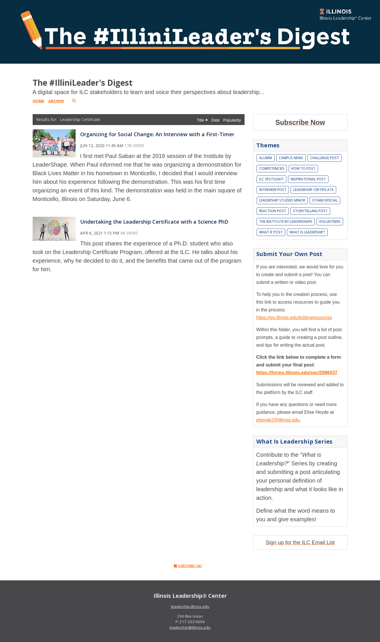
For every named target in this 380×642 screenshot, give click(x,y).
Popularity (232, 120)
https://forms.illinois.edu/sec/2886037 (297, 372)
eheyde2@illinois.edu (278, 419)
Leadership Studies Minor (282, 200)
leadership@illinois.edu (190, 627)
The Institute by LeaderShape (285, 221)
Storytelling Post (310, 210)
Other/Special (325, 200)
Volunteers (329, 221)
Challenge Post (324, 157)
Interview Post (272, 189)
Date (216, 120)
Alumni (265, 157)
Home (38, 101)
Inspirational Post (308, 179)
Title (202, 120)
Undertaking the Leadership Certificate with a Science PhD (154, 221)
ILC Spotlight (271, 179)
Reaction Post (272, 210)
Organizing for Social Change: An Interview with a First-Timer (157, 134)
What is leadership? (307, 232)
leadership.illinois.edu (190, 606)
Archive (56, 101)
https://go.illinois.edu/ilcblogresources (294, 317)
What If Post (271, 232)
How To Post (303, 168)
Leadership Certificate (313, 189)
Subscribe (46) (188, 565)
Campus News (291, 157)
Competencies (271, 168)
